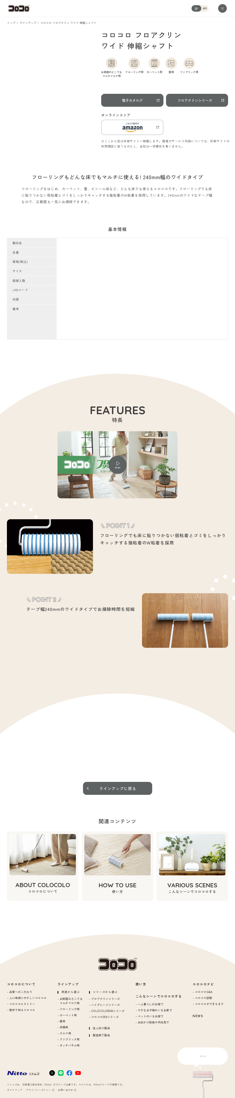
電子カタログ (132, 100)
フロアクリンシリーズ (194, 100)
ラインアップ (27, 23)
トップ (11, 23)
